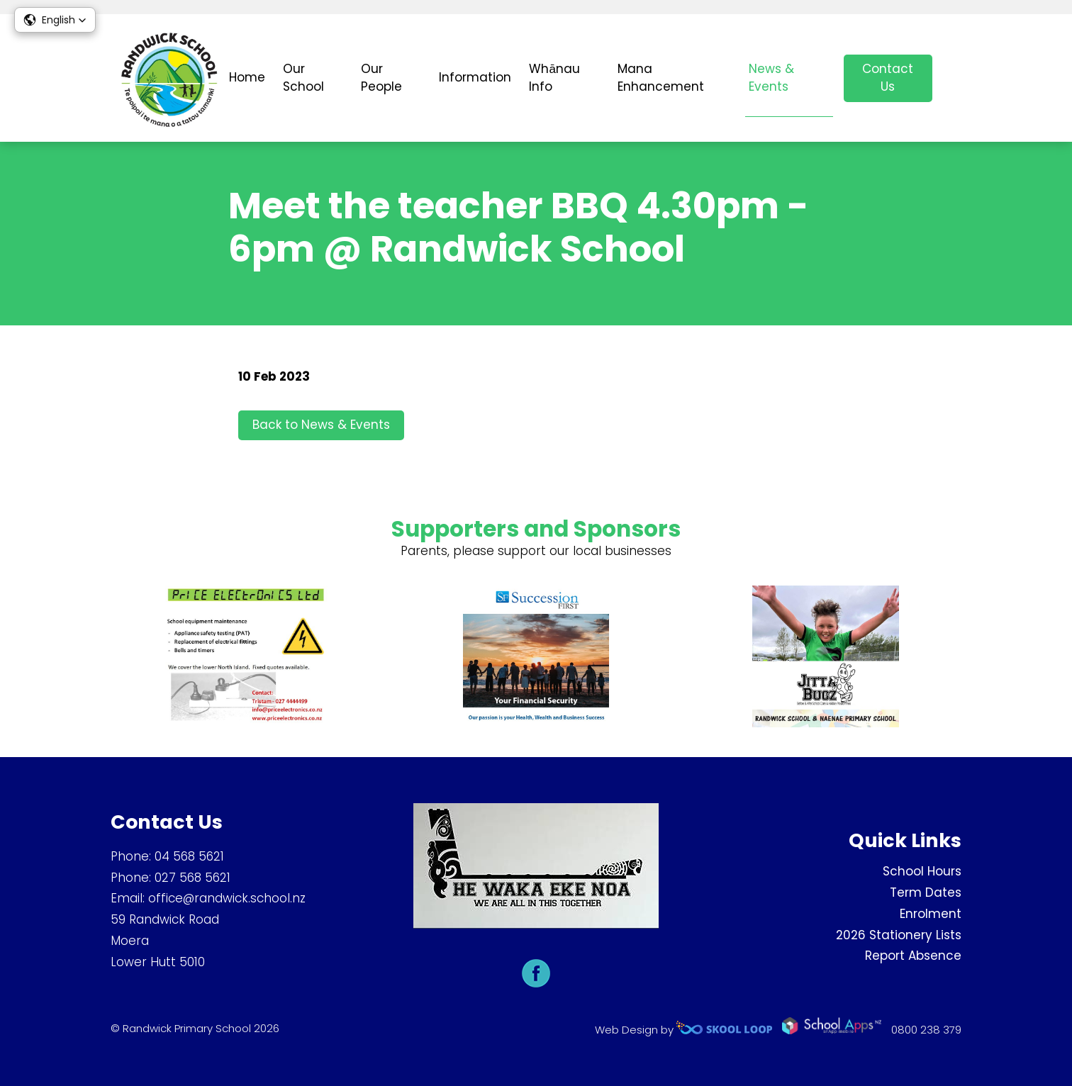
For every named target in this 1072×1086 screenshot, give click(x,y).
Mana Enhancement (661, 78)
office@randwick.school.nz (227, 898)
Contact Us (887, 78)
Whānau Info (554, 78)
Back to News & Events (321, 426)
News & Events (771, 78)
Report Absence (913, 956)
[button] (54, 19)
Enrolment (930, 913)
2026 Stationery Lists (898, 935)
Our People (381, 78)
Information (475, 77)
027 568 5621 (192, 877)
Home (247, 77)
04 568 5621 (189, 856)
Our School (303, 78)
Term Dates (925, 892)
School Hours (922, 871)
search (954, 78)
